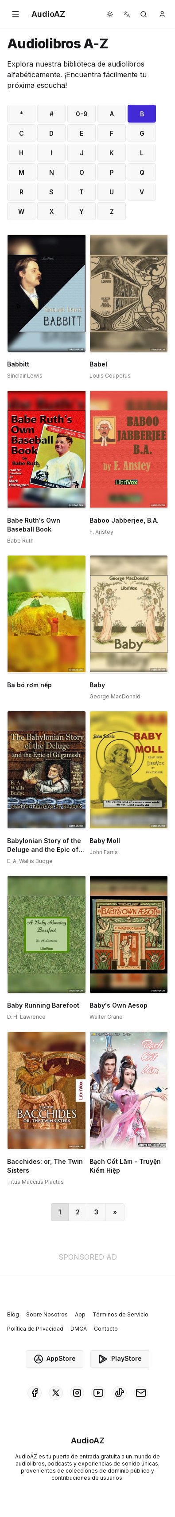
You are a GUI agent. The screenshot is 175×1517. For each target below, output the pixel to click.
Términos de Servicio (120, 1314)
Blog (13, 1314)
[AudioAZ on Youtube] (98, 1393)
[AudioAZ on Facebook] (34, 1393)
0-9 (82, 114)
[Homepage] (48, 14)
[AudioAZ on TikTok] (120, 1393)
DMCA (78, 1328)
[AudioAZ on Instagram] (77, 1393)
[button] (15, 14)
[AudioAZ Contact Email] (141, 1393)
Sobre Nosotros (47, 1314)
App (80, 1314)
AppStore (54, 1359)
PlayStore (120, 1359)
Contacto (106, 1328)
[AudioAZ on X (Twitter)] (56, 1393)
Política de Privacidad (35, 1328)
